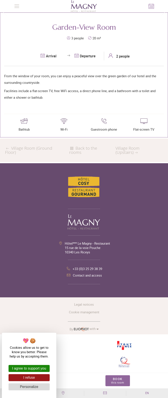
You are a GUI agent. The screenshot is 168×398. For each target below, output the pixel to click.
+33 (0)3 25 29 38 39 (84, 269)
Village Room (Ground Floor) (28, 150)
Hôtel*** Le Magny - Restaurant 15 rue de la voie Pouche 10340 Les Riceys (87, 247)
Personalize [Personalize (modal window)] (29, 387)
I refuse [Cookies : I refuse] (29, 377)
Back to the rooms (83, 150)
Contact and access (84, 275)
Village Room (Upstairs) (128, 150)
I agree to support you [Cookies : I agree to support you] (29, 368)
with (84, 328)
